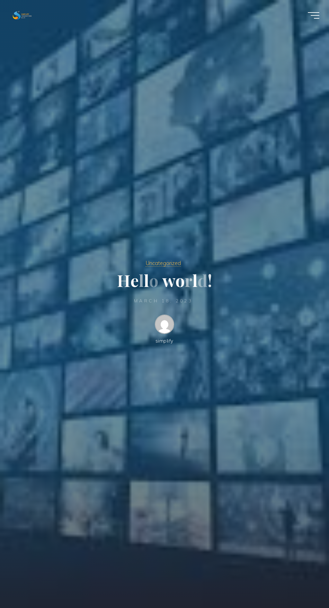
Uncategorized (163, 263)
